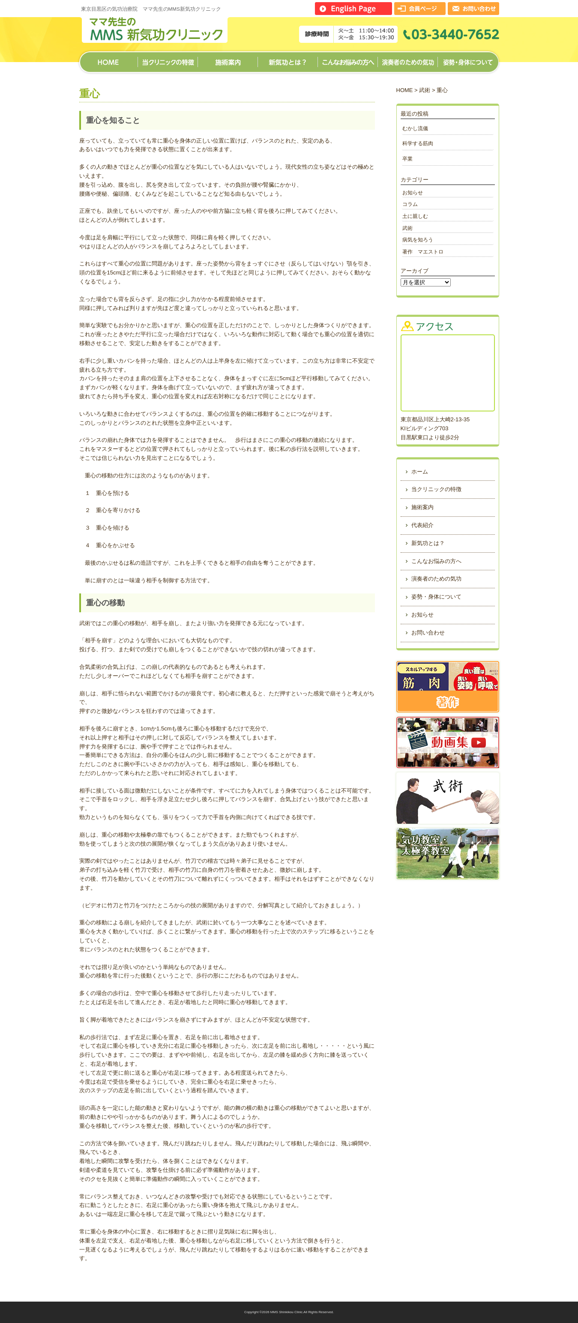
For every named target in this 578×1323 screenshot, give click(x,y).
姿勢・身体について (468, 59)
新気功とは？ (287, 59)
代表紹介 (422, 525)
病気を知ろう (417, 239)
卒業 (407, 158)
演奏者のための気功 (407, 59)
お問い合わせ (428, 632)
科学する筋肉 (420, 143)
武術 (424, 90)
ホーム (108, 59)
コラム (410, 204)
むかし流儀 (415, 128)
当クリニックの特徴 (168, 59)
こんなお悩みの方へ (347, 59)
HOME (404, 90)
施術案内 (228, 59)
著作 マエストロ (422, 251)
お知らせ (412, 192)
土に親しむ (415, 216)
